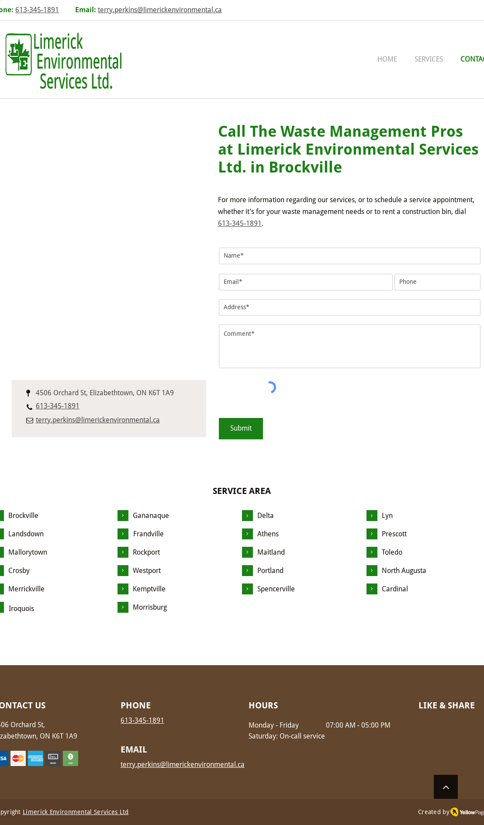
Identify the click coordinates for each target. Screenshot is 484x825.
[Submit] (241, 428)
